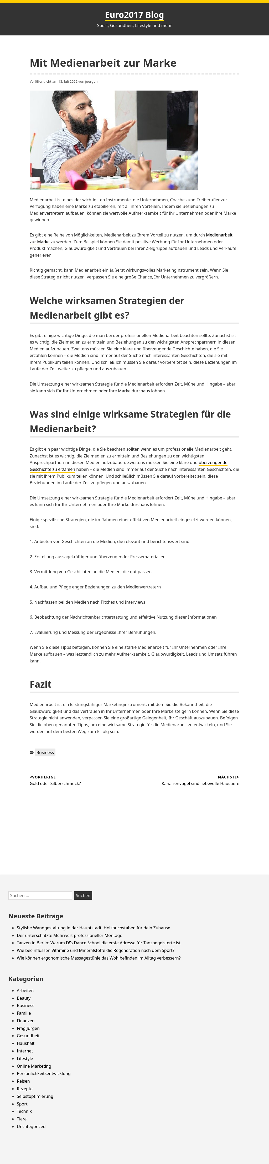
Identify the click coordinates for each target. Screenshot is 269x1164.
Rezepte (25, 1089)
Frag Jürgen (28, 1028)
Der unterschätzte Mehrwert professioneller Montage (69, 935)
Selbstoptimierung (35, 1096)
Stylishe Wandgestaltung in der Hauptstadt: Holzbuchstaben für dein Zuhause (93, 928)
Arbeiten (25, 990)
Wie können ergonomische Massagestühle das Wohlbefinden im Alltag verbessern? (99, 958)
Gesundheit (28, 1036)
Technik (24, 1111)
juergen (91, 81)
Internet (25, 1051)
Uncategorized (31, 1126)
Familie (24, 1013)
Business (45, 752)
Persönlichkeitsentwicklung (44, 1073)
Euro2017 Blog (134, 14)
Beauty (23, 998)
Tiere (22, 1119)
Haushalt (25, 1043)
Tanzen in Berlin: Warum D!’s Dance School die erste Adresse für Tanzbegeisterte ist (98, 943)
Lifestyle (25, 1058)
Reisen (23, 1081)
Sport (22, 1104)
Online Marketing (34, 1066)
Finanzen (26, 1021)
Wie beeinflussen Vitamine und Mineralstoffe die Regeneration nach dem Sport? (95, 950)
